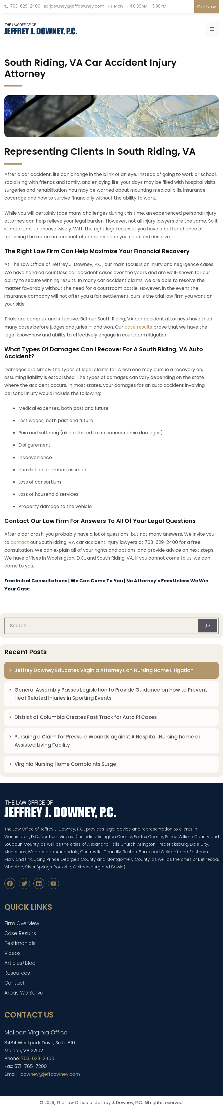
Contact (14, 982)
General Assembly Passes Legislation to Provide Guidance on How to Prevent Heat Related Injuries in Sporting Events (111, 693)
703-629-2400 (25, 6)
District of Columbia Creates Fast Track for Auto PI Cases (86, 717)
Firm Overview (21, 923)
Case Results (20, 933)
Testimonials (19, 943)
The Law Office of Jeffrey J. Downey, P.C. (99, 1102)
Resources (17, 972)
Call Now (206, 6)
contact (19, 542)
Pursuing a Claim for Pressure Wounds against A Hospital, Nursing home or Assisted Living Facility (107, 740)
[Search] (207, 625)
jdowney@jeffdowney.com (77, 6)
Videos (12, 953)
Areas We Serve (23, 992)
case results (138, 327)
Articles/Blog (19, 963)
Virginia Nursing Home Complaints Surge (65, 764)
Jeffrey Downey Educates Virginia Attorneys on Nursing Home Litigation (104, 670)
